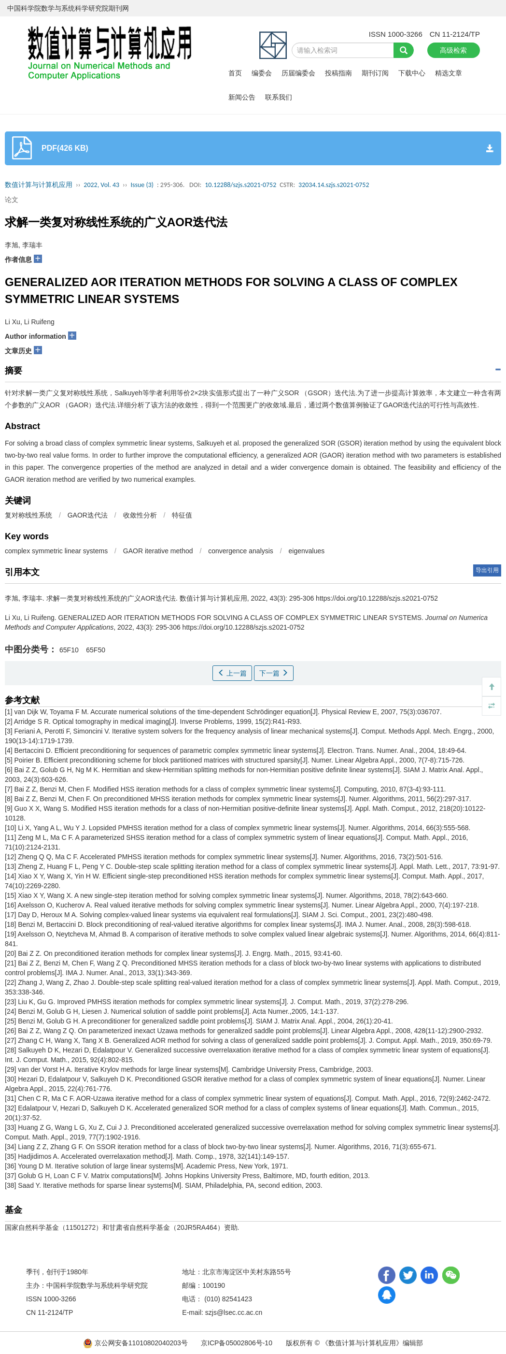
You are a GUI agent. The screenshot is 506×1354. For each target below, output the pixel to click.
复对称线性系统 (28, 515)
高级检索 (453, 50)
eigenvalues (307, 551)
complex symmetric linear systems (56, 551)
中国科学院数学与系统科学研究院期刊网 (68, 8)
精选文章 (448, 73)
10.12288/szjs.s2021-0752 (240, 185)
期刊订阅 (375, 73)
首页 (235, 73)
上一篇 (232, 673)
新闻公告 (241, 97)
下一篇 (273, 673)
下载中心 (411, 73)
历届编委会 (298, 73)
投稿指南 (338, 73)
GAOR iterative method (158, 551)
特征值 (182, 515)
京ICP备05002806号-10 (236, 1343)
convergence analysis (240, 551)
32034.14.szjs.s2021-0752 (333, 185)
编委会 (262, 73)
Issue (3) (142, 185)
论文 (11, 199)
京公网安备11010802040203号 (136, 1343)
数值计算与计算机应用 (38, 185)
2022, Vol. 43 (101, 185)
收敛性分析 (140, 515)
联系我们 (278, 97)
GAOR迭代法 (88, 515)
